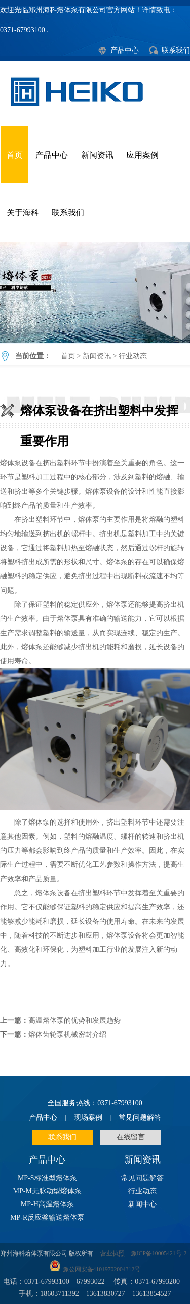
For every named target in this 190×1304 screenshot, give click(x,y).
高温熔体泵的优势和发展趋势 (74, 1020)
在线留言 (131, 1137)
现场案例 (88, 1117)
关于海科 (23, 212)
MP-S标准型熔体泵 (47, 1178)
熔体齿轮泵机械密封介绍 (67, 1034)
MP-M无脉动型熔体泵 (47, 1191)
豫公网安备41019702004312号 (102, 1269)
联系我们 (176, 50)
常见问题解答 (140, 1117)
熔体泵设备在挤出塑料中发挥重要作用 (95, 292)
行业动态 (133, 356)
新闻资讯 (97, 155)
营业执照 (112, 1253)
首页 (15, 155)
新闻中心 (142, 1204)
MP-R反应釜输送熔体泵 (47, 1217)
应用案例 (142, 155)
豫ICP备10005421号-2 (158, 1253)
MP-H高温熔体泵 (47, 1204)
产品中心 (124, 50)
